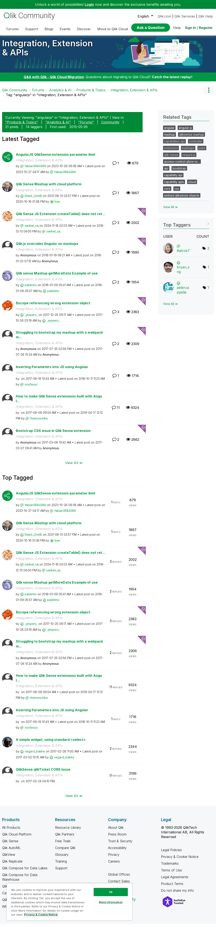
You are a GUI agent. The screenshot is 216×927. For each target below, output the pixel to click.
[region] (69, 901)
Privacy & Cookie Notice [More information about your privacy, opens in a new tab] (41, 914)
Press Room (117, 837)
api (166, 171)
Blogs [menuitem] (49, 29)
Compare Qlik (65, 851)
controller (195, 144)
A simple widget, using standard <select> (51, 743)
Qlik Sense (10, 844)
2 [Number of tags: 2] (208, 251)
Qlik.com (164, 16)
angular (169, 131)
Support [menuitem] (31, 29)
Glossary (62, 858)
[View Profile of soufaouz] (31, 387)
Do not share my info (178, 894)
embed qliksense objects (181, 198)
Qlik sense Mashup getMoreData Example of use (57, 276)
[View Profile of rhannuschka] (39, 421)
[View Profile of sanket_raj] (32, 229)
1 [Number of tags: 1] (208, 270)
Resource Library (68, 831)
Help (177, 28)
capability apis (174, 185)
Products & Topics (91, 93)
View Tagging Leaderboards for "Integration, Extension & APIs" (186, 226)
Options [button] (208, 93)
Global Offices (119, 877)
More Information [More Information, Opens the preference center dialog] (111, 902)
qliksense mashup (191, 137)
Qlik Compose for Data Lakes (24, 871)
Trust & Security (120, 844)
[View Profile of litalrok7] (183, 254)
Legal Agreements (174, 880)
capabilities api (174, 144)
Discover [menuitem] (84, 29)
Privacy (113, 858)
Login (89, 4)
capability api (173, 178)
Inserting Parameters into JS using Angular (52, 370)
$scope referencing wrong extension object (53, 306)
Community (110, 125)
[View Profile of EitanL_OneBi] (33, 199)
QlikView (8, 858)
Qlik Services (184, 16)
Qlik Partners (64, 837)
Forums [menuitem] (12, 29)
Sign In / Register (199, 28)
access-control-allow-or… (182, 165)
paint (201, 151)
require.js (188, 158)
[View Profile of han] (57, 204)
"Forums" (86, 125)
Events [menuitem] (65, 29)
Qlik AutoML (11, 851)
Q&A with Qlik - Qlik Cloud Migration (54, 80)
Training (61, 864)
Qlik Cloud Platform (16, 837)
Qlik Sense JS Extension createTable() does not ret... (60, 217)
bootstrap (179, 171)
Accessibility (117, 851)
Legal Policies (171, 853)
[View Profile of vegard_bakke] (35, 754)
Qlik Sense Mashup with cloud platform (48, 187)
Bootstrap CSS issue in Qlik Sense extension (53, 434)
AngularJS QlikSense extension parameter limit (55, 158)
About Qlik (116, 831)
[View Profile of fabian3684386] (35, 169)
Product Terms (172, 887)
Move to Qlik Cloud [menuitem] (112, 29)
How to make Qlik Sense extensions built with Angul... (59, 401)
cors (167, 192)
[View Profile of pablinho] (31, 288)
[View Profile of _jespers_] (31, 318)
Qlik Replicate (12, 864)
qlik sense (171, 158)
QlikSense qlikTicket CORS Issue (43, 772)
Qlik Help (205, 16)
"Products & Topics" (21, 125)
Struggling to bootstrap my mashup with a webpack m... (59, 338)
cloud (192, 185)
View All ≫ (74, 466)
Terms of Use (171, 873)
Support (61, 871)
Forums (38, 93)
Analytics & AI (60, 93)
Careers (114, 864)
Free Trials (63, 844)
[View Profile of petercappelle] (183, 293)
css (176, 192)
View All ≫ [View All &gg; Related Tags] (170, 210)
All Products (11, 831)
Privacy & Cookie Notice (179, 860)
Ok (111, 892)
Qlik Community (14, 93)
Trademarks (170, 866)
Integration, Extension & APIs (47, 51)
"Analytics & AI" (58, 125)
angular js (185, 131)
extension (171, 151)
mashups (188, 151)
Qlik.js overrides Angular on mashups (47, 247)
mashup (169, 137)
